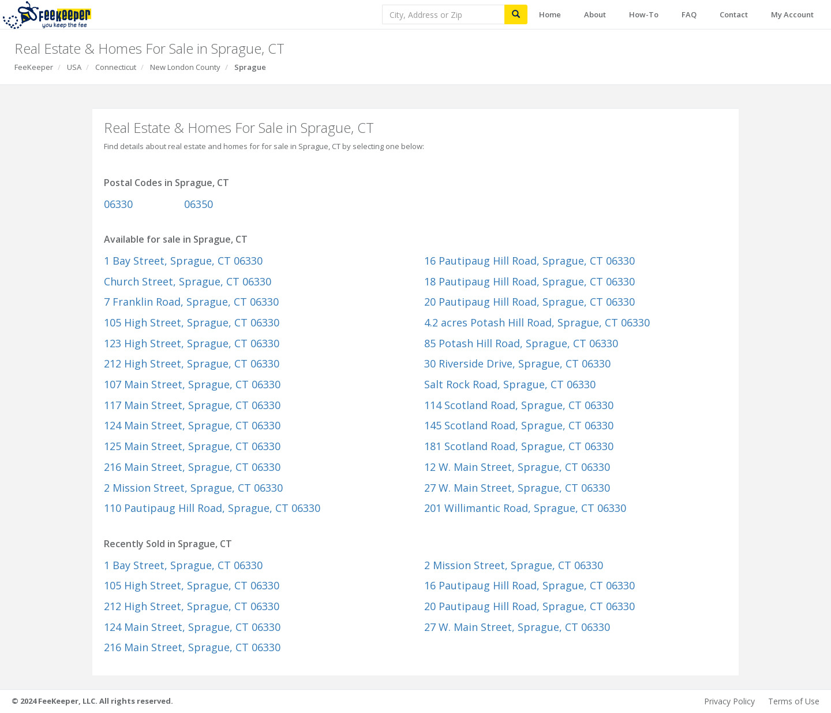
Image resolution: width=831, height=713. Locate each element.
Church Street (187, 281)
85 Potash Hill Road (521, 343)
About (595, 14)
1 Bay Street (183, 261)
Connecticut (115, 67)
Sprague (250, 67)
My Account (792, 14)
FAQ (689, 14)
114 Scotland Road (518, 405)
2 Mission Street (193, 488)
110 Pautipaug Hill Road (212, 508)
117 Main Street (192, 405)
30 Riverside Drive (517, 363)
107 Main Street (192, 384)
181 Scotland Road (518, 446)
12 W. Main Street (517, 467)
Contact (734, 14)
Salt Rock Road (510, 384)
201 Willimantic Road (525, 508)
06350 (198, 204)
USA (74, 67)
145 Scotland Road (518, 425)
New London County (185, 67)
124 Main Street (192, 425)
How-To (643, 14)
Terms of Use (793, 701)
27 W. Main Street (517, 488)
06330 (118, 204)
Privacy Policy (729, 701)
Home (550, 14)
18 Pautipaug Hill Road (529, 281)
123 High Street (191, 343)
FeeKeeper (33, 67)
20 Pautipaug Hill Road (529, 302)
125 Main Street (192, 446)
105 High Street (191, 322)
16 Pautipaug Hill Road (529, 261)
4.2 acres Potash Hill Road (537, 322)
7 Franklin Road (191, 302)
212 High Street (191, 363)
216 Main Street (192, 467)
